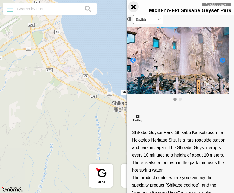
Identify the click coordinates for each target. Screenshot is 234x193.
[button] (117, 92)
